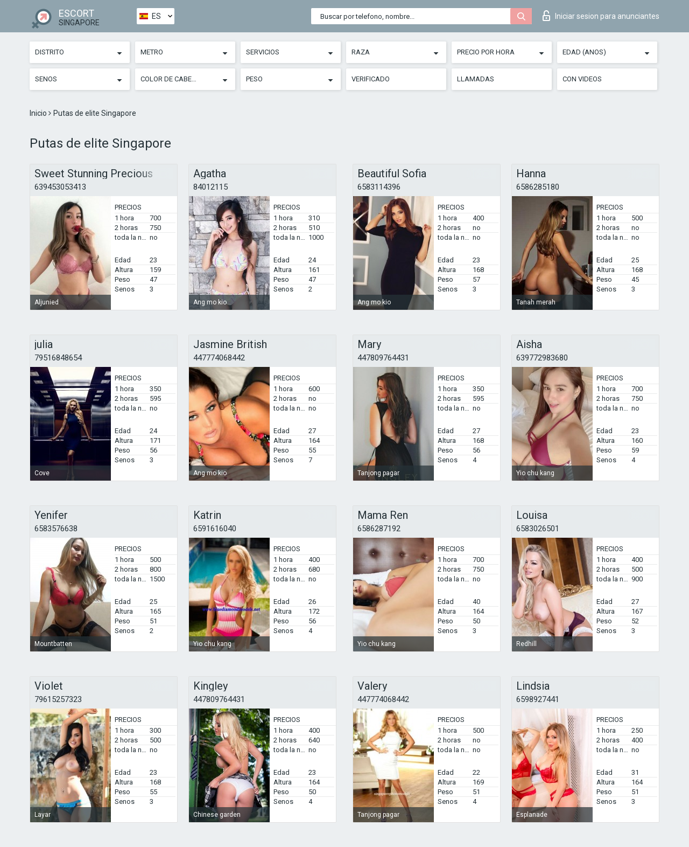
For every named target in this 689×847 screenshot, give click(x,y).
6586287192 (378, 528)
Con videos (582, 79)
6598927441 (537, 699)
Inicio (39, 113)
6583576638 (56, 528)
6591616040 (214, 528)
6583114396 (378, 187)
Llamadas (475, 79)
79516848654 (58, 358)
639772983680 (542, 358)
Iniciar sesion (601, 16)
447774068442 (219, 358)
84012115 (210, 187)
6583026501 (537, 528)
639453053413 (60, 187)
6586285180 (537, 187)
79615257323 (58, 699)
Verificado (370, 79)
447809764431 (383, 358)
